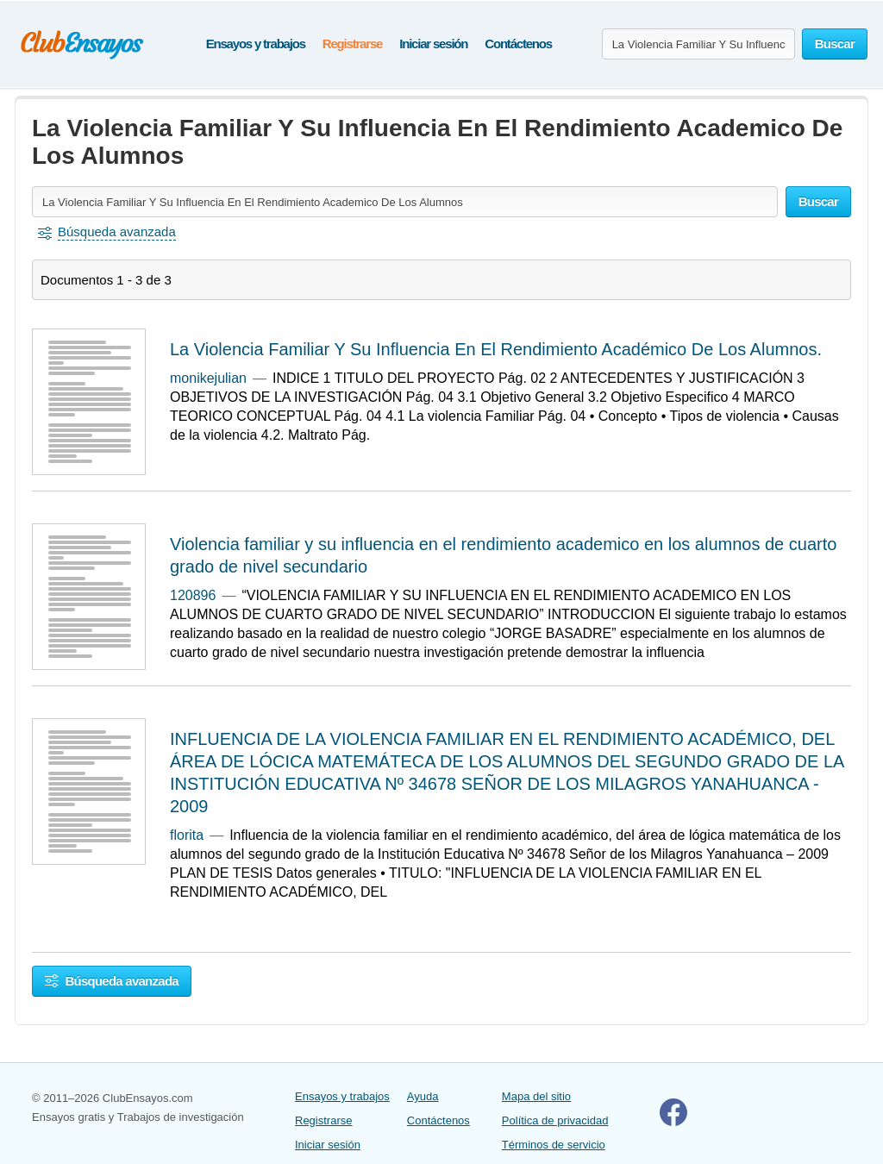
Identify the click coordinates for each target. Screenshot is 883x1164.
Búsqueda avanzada (111, 980)
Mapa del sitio (536, 1096)
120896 (193, 595)
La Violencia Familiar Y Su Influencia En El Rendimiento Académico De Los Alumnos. (496, 349)
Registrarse (352, 43)
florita (187, 835)
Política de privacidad (555, 1120)
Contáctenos (518, 43)
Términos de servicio (553, 1144)
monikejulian (208, 378)
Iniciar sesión (433, 43)
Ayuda (423, 1096)
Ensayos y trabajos (255, 43)
